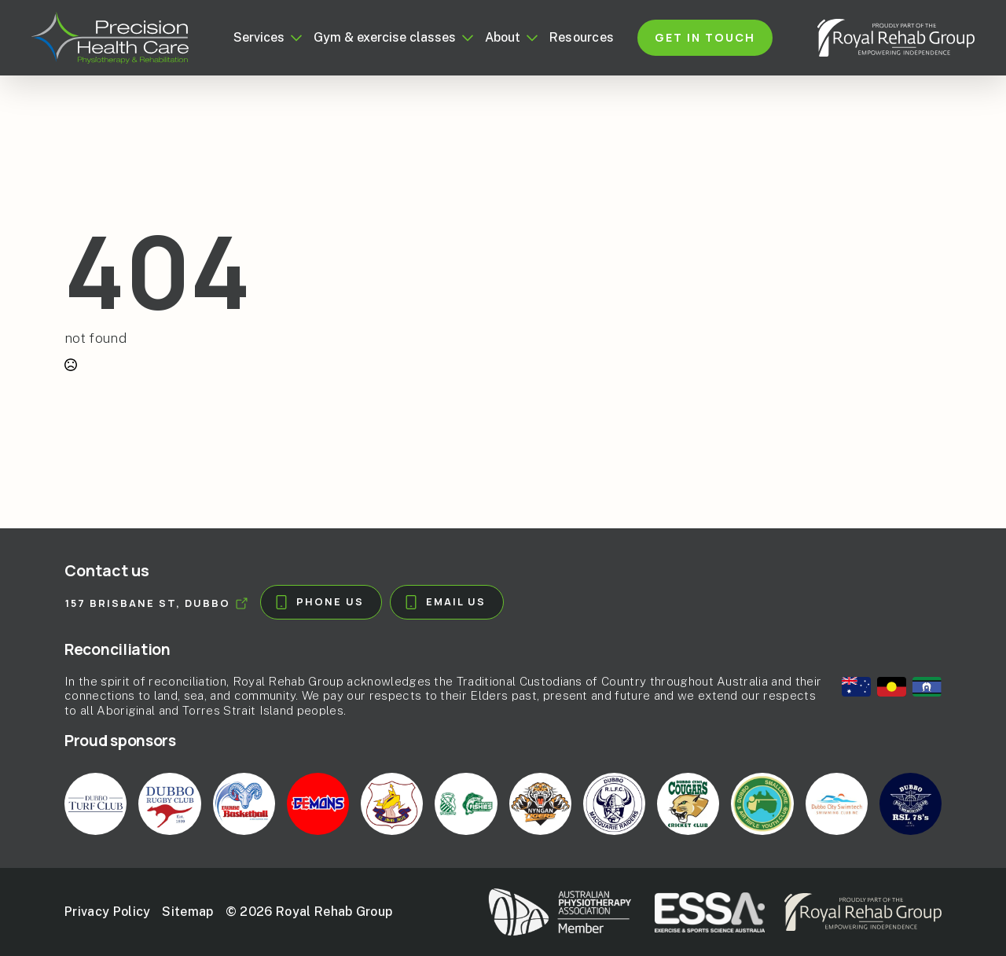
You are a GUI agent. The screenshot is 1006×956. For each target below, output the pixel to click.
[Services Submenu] (293, 37)
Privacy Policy (107, 911)
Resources (582, 37)
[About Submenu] (529, 37)
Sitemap (187, 911)
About (502, 37)
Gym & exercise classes (385, 37)
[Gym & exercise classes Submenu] (464, 37)
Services (259, 37)
